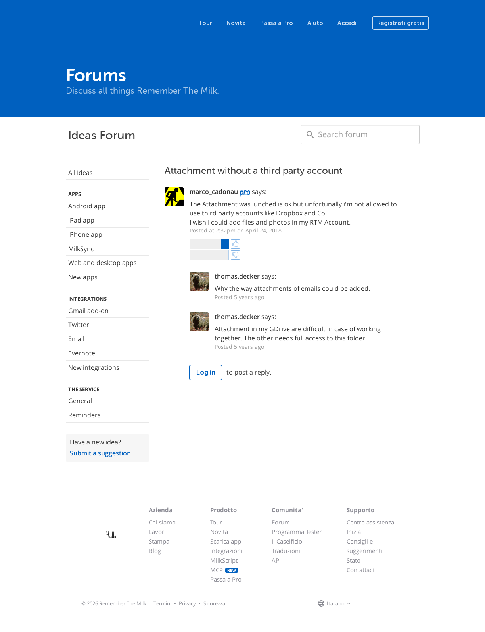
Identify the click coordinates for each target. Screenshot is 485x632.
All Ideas (80, 172)
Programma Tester (297, 532)
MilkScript (224, 560)
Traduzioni (286, 551)
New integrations (93, 367)
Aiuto (315, 23)
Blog (155, 551)
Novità (236, 23)
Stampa (159, 541)
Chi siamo (162, 522)
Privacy (187, 603)
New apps (83, 277)
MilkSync (81, 248)
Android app (86, 206)
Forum (281, 522)
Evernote (81, 353)
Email (76, 338)
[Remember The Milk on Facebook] (364, 604)
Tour (205, 23)
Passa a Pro (276, 23)
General (80, 400)
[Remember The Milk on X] (375, 604)
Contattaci (360, 570)
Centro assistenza (370, 522)
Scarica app (225, 541)
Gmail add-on (88, 310)
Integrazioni (226, 551)
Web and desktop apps (102, 262)
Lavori (157, 532)
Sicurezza (214, 603)
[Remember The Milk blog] (385, 604)
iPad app (81, 220)
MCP (224, 570)
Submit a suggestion (100, 453)
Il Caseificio (287, 541)
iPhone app (85, 234)
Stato (353, 560)
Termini (162, 603)
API (276, 560)
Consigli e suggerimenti (364, 546)
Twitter (78, 324)
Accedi (347, 23)
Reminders (84, 415)
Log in (205, 372)
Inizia (354, 532)
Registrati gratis (400, 23)
